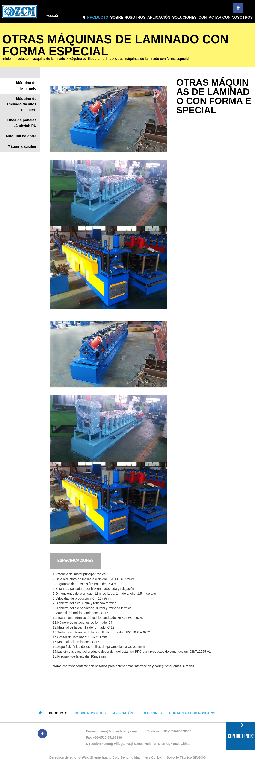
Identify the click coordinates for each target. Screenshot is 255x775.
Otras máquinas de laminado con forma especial (152, 60)
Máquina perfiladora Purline (90, 60)
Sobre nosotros (127, 17)
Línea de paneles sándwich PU (21, 124)
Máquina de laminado (48, 60)
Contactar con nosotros (226, 17)
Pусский (52, 16)
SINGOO (199, 758)
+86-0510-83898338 (176, 732)
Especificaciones (75, 562)
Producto (97, 17)
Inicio (6, 60)
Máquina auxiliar (21, 147)
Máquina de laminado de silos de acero (21, 105)
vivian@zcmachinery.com (117, 732)
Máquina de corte (21, 137)
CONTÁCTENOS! (240, 736)
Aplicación (158, 17)
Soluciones (184, 17)
